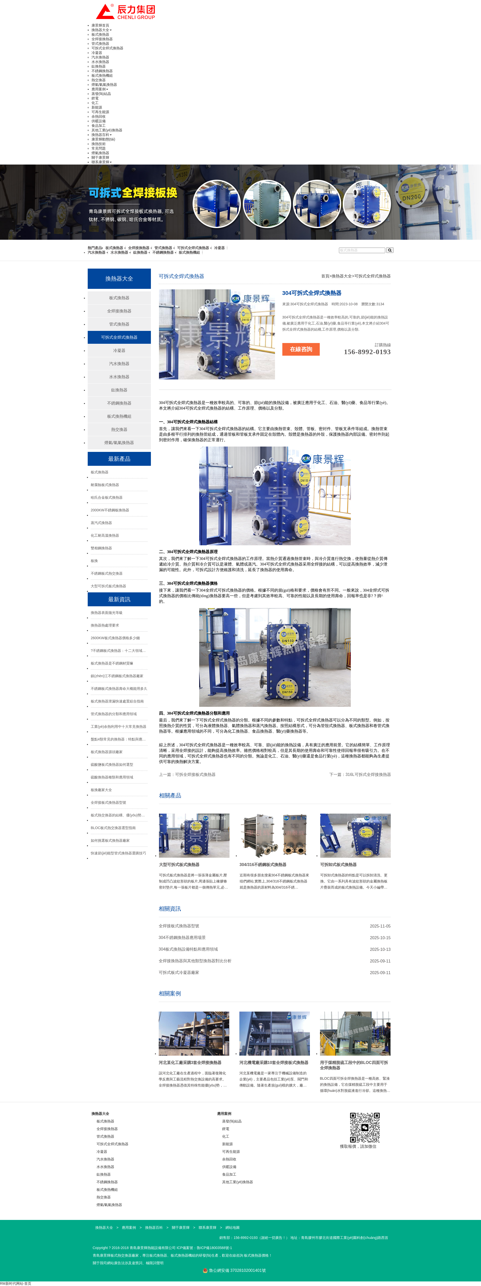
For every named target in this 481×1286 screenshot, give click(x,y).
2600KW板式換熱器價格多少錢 (115, 638)
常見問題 (98, 148)
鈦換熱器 (98, 66)
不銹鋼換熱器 (102, 71)
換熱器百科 (101, 135)
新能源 (96, 107)
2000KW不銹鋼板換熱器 (110, 510)
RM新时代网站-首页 (15, 1283)
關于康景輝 (100, 157)
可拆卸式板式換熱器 (338, 864)
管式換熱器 (100, 44)
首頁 (325, 276)
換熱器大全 (101, 30)
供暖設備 (98, 121)
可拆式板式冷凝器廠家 (179, 972)
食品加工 (98, 126)
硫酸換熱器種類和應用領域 (112, 777)
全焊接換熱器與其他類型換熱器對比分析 (195, 961)
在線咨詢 (301, 349)
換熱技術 (98, 144)
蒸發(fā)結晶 (101, 94)
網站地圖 (232, 1227)
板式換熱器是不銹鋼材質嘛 (112, 663)
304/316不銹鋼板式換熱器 (263, 864)
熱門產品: (95, 248)
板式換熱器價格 (256, 1255)
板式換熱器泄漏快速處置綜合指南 (117, 701)
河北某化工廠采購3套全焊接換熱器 (190, 1062)
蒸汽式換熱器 (101, 523)
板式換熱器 (100, 34)
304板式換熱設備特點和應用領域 (188, 949)
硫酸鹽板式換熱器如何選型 (112, 764)
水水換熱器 (100, 62)
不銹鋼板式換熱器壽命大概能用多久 (119, 689)
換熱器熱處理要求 (105, 625)
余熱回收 (98, 116)
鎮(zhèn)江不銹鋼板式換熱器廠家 (117, 676)
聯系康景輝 (101, 162)
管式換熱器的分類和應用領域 (114, 714)
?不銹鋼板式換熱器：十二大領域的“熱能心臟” (119, 651)
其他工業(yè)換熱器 (106, 130)
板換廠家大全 (101, 790)
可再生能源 (100, 112)
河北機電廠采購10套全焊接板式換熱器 (274, 1062)
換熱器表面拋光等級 (107, 613)
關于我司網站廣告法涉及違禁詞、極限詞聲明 (128, 1263)
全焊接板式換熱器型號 (108, 802)
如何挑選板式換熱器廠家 (110, 840)
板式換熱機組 (102, 75)
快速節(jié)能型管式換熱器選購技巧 (118, 853)
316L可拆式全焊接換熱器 (368, 774)
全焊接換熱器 (102, 39)
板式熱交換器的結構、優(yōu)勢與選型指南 (119, 815)
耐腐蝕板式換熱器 (105, 485)
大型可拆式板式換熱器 (108, 586)
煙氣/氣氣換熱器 (104, 85)
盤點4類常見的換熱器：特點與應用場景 (119, 739)
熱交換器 (98, 80)
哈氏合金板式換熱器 (107, 497)
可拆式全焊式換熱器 (107, 48)
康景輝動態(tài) (103, 139)
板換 (94, 561)
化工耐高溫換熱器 (105, 535)
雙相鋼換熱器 (101, 548)
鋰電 (95, 98)
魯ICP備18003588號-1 (214, 1248)
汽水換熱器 (100, 57)
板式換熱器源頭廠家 (107, 752)
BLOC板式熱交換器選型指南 (113, 828)
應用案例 (99, 89)
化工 (95, 103)
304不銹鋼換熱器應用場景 (182, 937)
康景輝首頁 (100, 25)
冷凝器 (96, 53)
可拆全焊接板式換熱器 (195, 774)
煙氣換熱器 (100, 153)
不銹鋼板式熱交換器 (107, 573)
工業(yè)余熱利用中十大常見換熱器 (118, 727)
